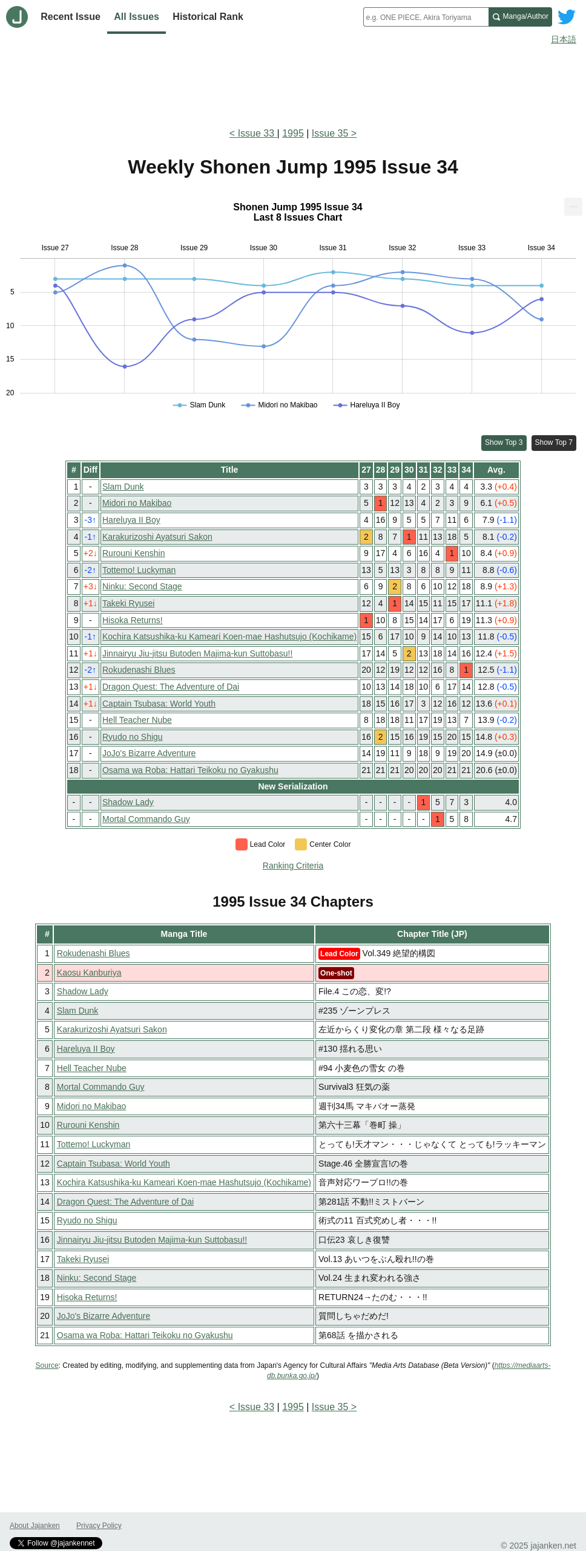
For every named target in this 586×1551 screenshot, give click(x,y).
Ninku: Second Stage (142, 586)
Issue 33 (257, 133)
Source (47, 1365)
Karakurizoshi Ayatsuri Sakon (157, 537)
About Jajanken (35, 1525)
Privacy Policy (99, 1525)
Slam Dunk (122, 486)
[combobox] (426, 17)
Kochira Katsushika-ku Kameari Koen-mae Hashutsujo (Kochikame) (229, 636)
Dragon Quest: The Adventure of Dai (170, 686)
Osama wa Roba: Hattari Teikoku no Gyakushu (190, 770)
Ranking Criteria (293, 865)
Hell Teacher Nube (137, 720)
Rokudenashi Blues (139, 670)
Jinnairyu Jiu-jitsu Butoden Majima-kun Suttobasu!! (197, 653)
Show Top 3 (504, 442)
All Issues (136, 16)
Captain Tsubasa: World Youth (159, 703)
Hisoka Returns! (132, 620)
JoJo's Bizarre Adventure (149, 753)
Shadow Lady (128, 802)
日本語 (563, 39)
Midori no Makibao (136, 503)
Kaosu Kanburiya (89, 972)
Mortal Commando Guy (146, 819)
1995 (293, 133)
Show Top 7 (554, 442)
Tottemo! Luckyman (139, 570)
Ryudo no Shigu (132, 737)
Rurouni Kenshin (133, 553)
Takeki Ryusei (128, 603)
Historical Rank (208, 16)
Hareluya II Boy (131, 520)
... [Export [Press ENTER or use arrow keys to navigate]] (573, 204)
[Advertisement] (293, 83)
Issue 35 (330, 133)
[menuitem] (573, 207)
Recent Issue (70, 16)
